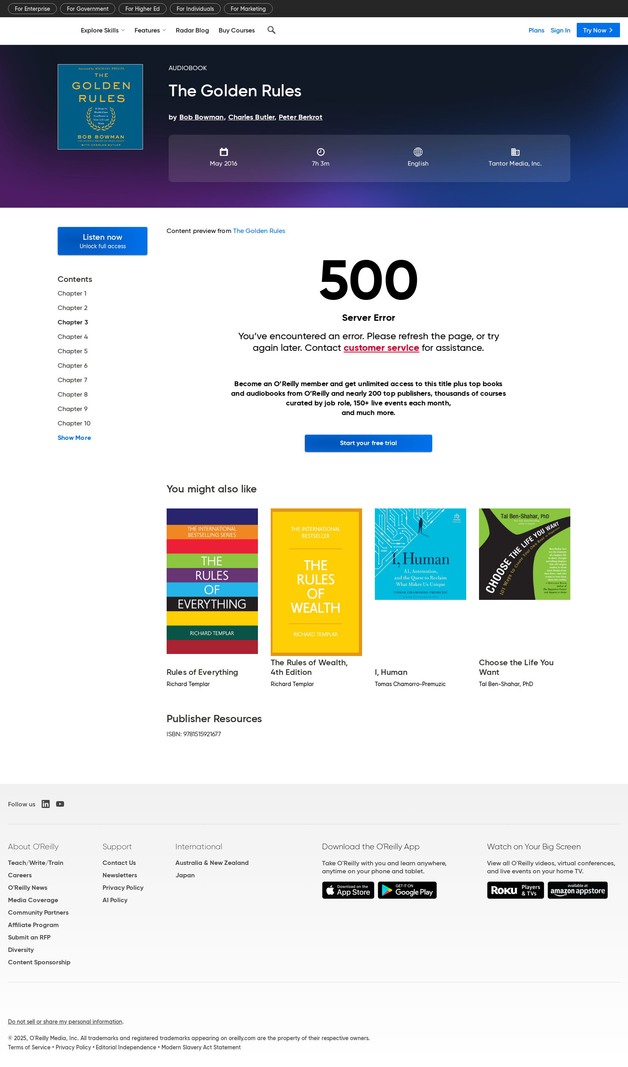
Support (117, 846)
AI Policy (115, 900)
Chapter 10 (74, 423)
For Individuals (195, 8)
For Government (88, 8)
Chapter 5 (73, 351)
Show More (74, 438)
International (198, 846)
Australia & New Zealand (212, 862)
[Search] (271, 30)
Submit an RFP (29, 937)
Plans (536, 30)
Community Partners (38, 912)
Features (150, 30)
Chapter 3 (73, 322)
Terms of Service (29, 1047)
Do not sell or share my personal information (65, 1021)
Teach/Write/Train (35, 862)
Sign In (560, 30)
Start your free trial (368, 443)
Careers (20, 875)
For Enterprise (32, 8)
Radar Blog (192, 30)
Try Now (598, 30)
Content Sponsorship (39, 962)
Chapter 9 (73, 409)
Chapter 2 (72, 308)
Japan (185, 875)
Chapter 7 (72, 380)
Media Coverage (33, 900)
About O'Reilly (33, 846)
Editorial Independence (126, 1047)
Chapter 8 (73, 394)
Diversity (21, 950)
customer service (381, 348)
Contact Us (119, 862)
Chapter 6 (73, 365)
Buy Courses (237, 30)
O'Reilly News (27, 887)
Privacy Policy (123, 887)
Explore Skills (103, 30)
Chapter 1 (72, 293)
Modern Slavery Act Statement (201, 1047)
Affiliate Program (33, 925)
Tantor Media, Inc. (515, 163)
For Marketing (248, 8)
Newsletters (120, 875)
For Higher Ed (142, 8)
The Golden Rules (259, 231)
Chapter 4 (73, 337)
